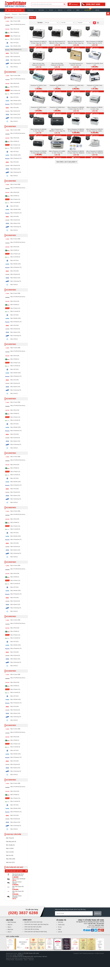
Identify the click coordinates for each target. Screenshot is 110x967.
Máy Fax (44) (9, 855)
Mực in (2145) (10, 851)
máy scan (31, 959)
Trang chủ (30, 10)
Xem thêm (66, 162)
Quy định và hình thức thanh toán (33, 921)
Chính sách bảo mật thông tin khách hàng (35, 931)
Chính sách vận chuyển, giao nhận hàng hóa (36, 924)
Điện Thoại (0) (10, 838)
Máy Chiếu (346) (10, 858)
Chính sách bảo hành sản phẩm (33, 926)
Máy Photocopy (12, 922)
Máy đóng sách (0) (11, 841)
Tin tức (60, 926)
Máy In (9, 926)
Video (77, 10)
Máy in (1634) (9, 848)
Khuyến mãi (87, 10)
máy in (25, 959)
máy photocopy (19, 959)
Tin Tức (51, 10)
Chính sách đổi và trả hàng (31, 929)
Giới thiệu (41, 10)
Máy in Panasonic (23, 14)
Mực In (9, 931)
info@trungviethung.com (97, 926)
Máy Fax (10, 924)
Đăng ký (99, 913)
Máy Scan (10, 929)
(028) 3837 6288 (93, 4)
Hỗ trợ (69, 10)
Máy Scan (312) (10, 862)
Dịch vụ (60, 10)
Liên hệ (97, 10)
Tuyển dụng (61, 924)
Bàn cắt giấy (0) (10, 845)
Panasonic (14, 14)
